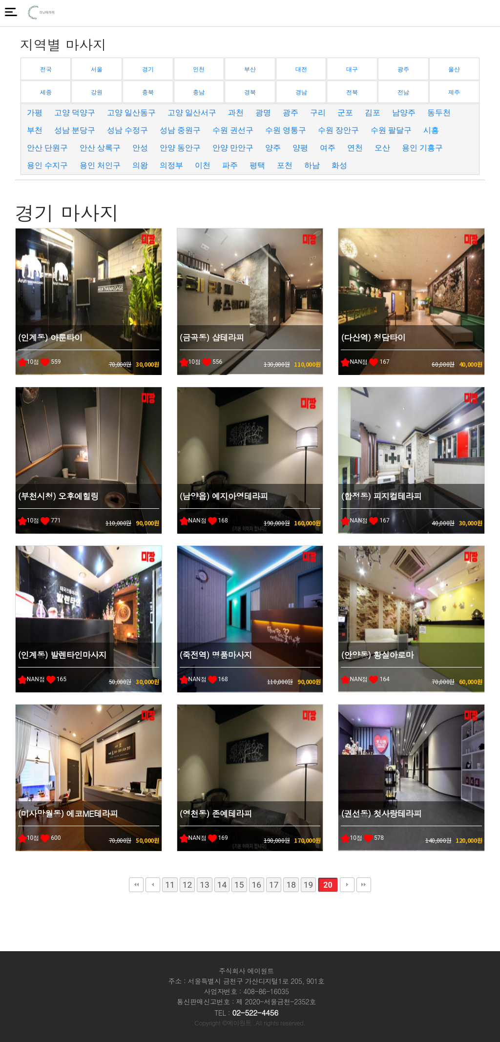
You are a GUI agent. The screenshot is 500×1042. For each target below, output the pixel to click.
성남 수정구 (127, 130)
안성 (140, 147)
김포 (372, 112)
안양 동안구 (180, 147)
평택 (257, 165)
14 (222, 885)
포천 (284, 165)
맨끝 (363, 884)
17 (273, 885)
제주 (454, 92)
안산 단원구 (47, 147)
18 (290, 885)
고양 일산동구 (131, 112)
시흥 (431, 130)
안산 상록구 (100, 147)
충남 (199, 92)
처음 (136, 884)
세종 (46, 92)
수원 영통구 (285, 130)
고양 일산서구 (191, 112)
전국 (46, 69)
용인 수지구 (47, 165)
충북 (148, 92)
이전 (153, 884)
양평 (300, 147)
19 (308, 885)
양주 (273, 147)
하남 (312, 165)
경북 (250, 92)
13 (204, 885)
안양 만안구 (232, 147)
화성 (339, 165)
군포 (345, 112)
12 (187, 885)
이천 (202, 165)
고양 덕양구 (74, 112)
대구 (352, 69)
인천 (199, 69)
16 (256, 885)
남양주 (404, 112)
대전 (301, 69)
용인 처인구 (100, 165)
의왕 (140, 165)
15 (239, 885)
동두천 (439, 112)
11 (169, 885)
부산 (250, 69)
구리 (318, 112)
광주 (403, 69)
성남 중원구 (180, 130)
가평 (34, 112)
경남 (301, 92)
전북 (352, 92)
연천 (355, 147)
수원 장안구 (338, 130)
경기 (148, 69)
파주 (230, 165)
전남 (403, 92)
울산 (454, 69)
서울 (97, 69)
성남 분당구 (74, 130)
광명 (263, 112)
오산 (382, 147)
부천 (34, 130)
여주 (327, 147)
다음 (347, 884)
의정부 (171, 165)
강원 (97, 92)
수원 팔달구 (391, 130)
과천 (236, 112)
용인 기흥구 (422, 147)
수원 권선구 (232, 130)
